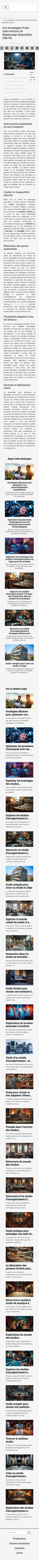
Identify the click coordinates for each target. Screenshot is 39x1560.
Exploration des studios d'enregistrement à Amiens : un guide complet (19, 1512)
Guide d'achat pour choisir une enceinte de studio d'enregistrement (19, 993)
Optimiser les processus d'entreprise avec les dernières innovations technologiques (19, 523)
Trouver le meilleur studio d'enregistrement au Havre (17, 1443)
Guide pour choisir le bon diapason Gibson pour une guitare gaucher (18, 1097)
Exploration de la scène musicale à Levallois (19, 1024)
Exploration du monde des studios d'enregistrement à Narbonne (19, 1339)
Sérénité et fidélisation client (13, 92)
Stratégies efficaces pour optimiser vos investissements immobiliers (19, 486)
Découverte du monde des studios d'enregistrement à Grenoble (18, 1166)
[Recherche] (17, 1532)
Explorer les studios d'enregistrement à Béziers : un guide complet (17, 1374)
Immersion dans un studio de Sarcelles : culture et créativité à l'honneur (18, 958)
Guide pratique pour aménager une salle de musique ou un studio (19, 1234)
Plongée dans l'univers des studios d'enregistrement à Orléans (19, 1131)
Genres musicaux (19, 1543)
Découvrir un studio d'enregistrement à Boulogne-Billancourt (19, 631)
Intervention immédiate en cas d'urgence (16, 78)
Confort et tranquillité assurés (13, 81)
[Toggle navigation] (6, 7)
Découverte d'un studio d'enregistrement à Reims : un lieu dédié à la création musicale (19, 1201)
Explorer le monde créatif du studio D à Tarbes (17, 922)
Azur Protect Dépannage (19, 304)
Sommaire (10, 74)
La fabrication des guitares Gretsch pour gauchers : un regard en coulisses (19, 1270)
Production (19, 1538)
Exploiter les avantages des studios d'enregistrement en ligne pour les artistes (19, 559)
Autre (10, 17)
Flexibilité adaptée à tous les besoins (15, 89)
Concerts (19, 1548)
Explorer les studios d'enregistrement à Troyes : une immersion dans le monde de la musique (19, 595)
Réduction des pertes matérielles (14, 85)
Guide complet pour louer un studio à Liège (20, 664)
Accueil (3, 17)
